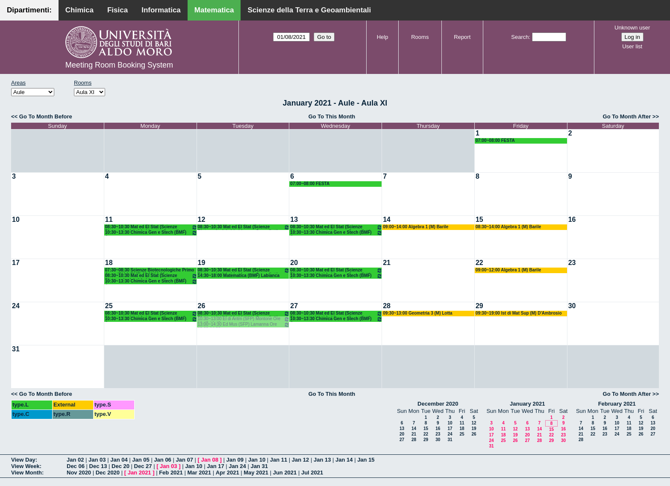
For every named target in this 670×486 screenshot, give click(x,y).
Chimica (79, 10)
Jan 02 (75, 460)
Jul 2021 (312, 472)
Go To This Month (332, 116)
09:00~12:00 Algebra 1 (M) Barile (508, 270)
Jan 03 (97, 460)
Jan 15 (365, 460)
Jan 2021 (139, 472)
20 (294, 262)
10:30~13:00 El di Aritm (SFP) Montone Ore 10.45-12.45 (244, 319)
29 (479, 305)
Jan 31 (258, 466)
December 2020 (437, 404)
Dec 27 (143, 466)
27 (294, 305)
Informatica (161, 10)
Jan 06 (162, 460)
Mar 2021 (199, 472)
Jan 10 (256, 460)
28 (387, 305)
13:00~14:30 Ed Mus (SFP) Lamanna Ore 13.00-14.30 (244, 324)
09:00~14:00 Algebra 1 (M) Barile (415, 226)
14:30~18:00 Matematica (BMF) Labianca (238, 275)
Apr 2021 (227, 472)
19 (202, 262)
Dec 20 (120, 466)
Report (462, 37)
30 (572, 305)
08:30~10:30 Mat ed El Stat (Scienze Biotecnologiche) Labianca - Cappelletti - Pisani (151, 227)
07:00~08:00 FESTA (495, 140)
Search (520, 37)
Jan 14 (344, 460)
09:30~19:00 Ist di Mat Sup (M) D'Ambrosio (519, 313)
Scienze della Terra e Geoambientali (309, 10)
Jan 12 (300, 460)
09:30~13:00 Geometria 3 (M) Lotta (418, 313)
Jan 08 (209, 460)
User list (632, 46)
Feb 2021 (171, 472)
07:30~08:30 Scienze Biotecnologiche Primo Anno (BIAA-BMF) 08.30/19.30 (149, 270)
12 (202, 219)
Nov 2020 (79, 472)
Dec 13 (98, 466)
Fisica (117, 10)
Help (382, 37)
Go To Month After (627, 116)
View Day (23, 460)
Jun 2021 (285, 472)
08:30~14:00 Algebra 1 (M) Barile (508, 226)
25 (109, 305)
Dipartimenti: (29, 10)
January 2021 (527, 404)
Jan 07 (184, 460)
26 (202, 305)
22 (479, 262)
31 (16, 349)
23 (572, 262)
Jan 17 (215, 466)
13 (294, 219)
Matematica (214, 10)
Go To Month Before (45, 116)
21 (387, 262)
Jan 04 (118, 460)
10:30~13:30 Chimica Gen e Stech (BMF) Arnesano (151, 233)
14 (387, 219)
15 (479, 219)
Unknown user (632, 27)
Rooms (420, 37)
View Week (25, 466)
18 (109, 262)
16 (572, 219)
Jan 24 (237, 466)
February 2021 (617, 404)
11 (109, 219)
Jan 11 (278, 460)
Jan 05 (140, 460)
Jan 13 (322, 460)
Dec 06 (76, 466)
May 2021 (256, 472)
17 (16, 262)
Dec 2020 (108, 472)
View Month (26, 472)
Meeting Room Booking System (119, 65)
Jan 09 (235, 460)
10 (16, 219)
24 (16, 305)
